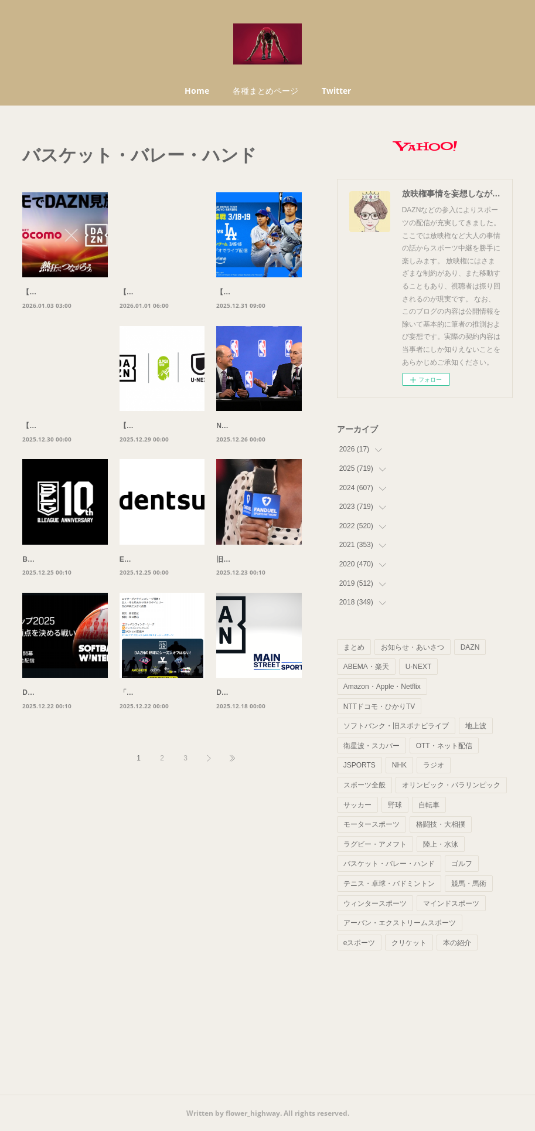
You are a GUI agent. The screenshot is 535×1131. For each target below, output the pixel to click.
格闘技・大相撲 (440, 824)
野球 (395, 805)
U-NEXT (418, 667)
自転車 (428, 805)
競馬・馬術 (468, 883)
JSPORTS (359, 765)
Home (197, 90)
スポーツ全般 (364, 785)
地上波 (475, 726)
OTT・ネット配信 (444, 746)
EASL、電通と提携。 (154, 584)
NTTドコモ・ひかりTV (379, 706)
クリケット (409, 943)
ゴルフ (461, 864)
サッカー (357, 805)
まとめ (353, 647)
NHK (399, 765)
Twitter (336, 90)
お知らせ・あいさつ (412, 647)
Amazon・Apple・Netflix (382, 686)
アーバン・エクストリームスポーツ (399, 923)
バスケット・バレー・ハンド (389, 864)
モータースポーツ (371, 824)
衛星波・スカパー (371, 746)
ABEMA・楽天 (366, 667)
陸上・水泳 (440, 844)
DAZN (470, 647)
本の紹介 (457, 943)
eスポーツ (359, 943)
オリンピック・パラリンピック (451, 785)
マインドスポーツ (451, 903)
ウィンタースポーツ (375, 903)
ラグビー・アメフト (375, 844)
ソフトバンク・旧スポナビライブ (396, 726)
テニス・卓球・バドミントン (389, 883)
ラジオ (433, 765)
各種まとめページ (265, 90)
